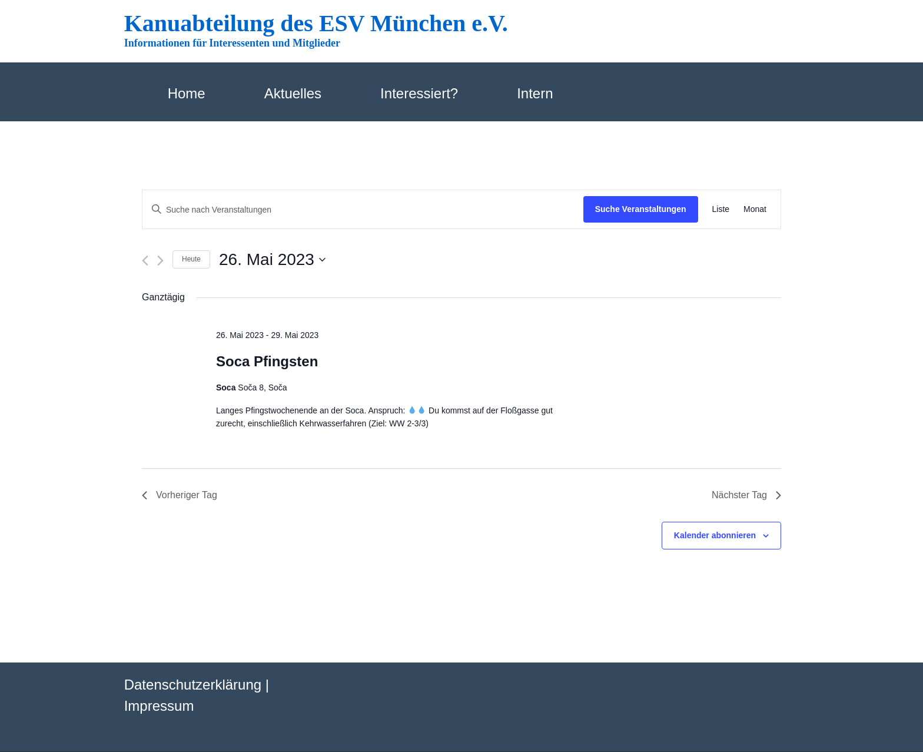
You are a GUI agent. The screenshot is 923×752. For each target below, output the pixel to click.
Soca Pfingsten (267, 361)
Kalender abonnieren (715, 535)
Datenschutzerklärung (192, 685)
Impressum (159, 706)
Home (186, 93)
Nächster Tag (746, 495)
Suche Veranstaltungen (640, 209)
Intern (535, 93)
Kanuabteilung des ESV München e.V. (316, 23)
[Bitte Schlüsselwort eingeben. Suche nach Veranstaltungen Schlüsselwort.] (362, 209)
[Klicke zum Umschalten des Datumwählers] (272, 259)
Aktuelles (292, 93)
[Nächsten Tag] (160, 260)
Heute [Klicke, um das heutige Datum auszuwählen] (191, 259)
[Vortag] (145, 260)
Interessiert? (419, 93)
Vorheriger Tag (179, 495)
